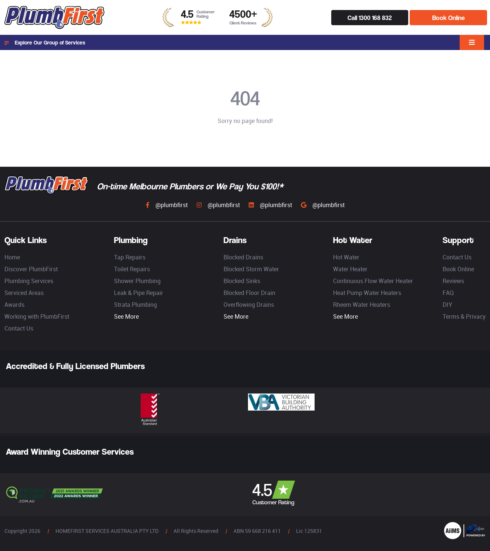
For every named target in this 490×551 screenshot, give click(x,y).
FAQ (448, 293)
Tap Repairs (129, 257)
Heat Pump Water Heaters (367, 293)
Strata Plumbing (135, 305)
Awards (14, 305)
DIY (447, 305)
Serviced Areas (24, 293)
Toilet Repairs (132, 269)
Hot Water (346, 257)
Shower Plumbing (137, 281)
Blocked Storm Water (251, 269)
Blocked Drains (243, 257)
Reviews (453, 281)
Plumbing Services (28, 281)
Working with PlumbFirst (36, 316)
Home (12, 257)
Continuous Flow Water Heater (373, 281)
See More (126, 316)
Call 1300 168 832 (370, 17)
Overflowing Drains (249, 305)
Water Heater (350, 269)
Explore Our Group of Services (44, 42)
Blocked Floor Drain (249, 293)
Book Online (448, 17)
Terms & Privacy (464, 316)
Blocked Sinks (242, 281)
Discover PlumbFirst (31, 269)
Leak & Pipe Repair (138, 293)
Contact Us (18, 328)
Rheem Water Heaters (361, 305)
